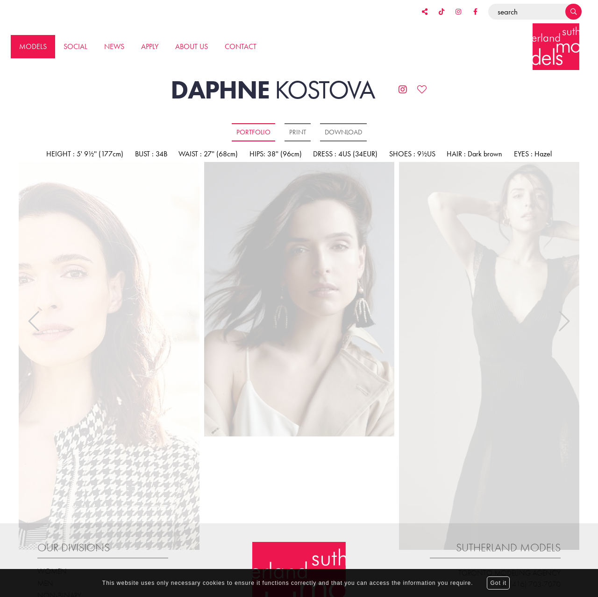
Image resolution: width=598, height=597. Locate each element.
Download (343, 132)
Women (52, 561)
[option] (299, 300)
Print (297, 132)
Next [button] (563, 316)
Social (75, 46)
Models (33, 46)
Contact (240, 46)
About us (191, 46)
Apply (149, 46)
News (114, 46)
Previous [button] (34, 316)
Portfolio (253, 132)
